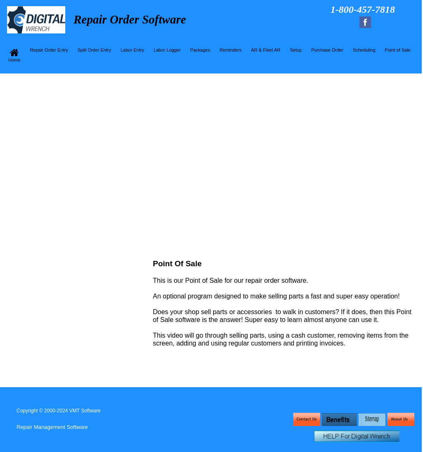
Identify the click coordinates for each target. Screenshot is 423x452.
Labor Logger (167, 49)
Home (14, 54)
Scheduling (364, 49)
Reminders (231, 49)
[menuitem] (15, 55)
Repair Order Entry (49, 49)
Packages (200, 49)
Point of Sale (398, 49)
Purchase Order (327, 49)
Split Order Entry (94, 49)
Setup (296, 49)
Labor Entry (132, 49)
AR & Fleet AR (265, 49)
